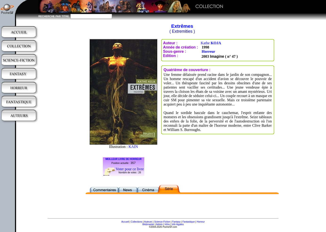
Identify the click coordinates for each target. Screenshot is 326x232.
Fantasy (176, 221)
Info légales (178, 224)
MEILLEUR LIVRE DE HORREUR (123, 159)
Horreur (208, 51)
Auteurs (148, 221)
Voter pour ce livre (130, 169)
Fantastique (188, 221)
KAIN (133, 147)
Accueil (125, 221)
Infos (167, 224)
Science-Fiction (162, 221)
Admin (159, 224)
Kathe (211, 43)
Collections (136, 221)
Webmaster (148, 224)
